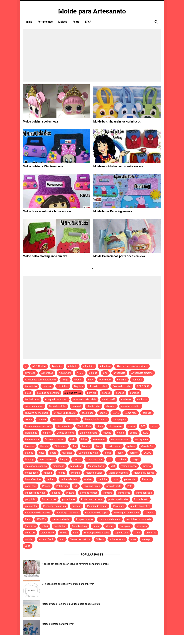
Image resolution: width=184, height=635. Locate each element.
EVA (145, 432)
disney (131, 426)
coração (147, 412)
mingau (48, 472)
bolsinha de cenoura (48, 392)
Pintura (70, 492)
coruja (28, 419)
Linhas (77, 459)
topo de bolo (121, 532)
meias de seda (129, 466)
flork (98, 446)
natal (115, 479)
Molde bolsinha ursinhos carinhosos (114, 121)
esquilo (107, 432)
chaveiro (110, 406)
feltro (84, 439)
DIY (143, 426)
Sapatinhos (60, 526)
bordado (134, 392)
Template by (124, 627)
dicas (100, 426)
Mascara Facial (96, 466)
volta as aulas (117, 539)
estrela (133, 432)
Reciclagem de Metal (67, 512)
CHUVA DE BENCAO (65, 412)
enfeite (47, 432)
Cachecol (126, 399)
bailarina (122, 379)
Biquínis (78, 386)
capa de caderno (34, 406)
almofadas (47, 372)
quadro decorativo (140, 506)
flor (74, 446)
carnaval (76, 406)
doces (154, 426)
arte (105, 372)
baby (90, 379)
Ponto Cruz (124, 492)
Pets (129, 486)
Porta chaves (49, 499)
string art (30, 532)
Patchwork (62, 486)
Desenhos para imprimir (38, 426)
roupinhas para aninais (138, 519)
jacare (120, 452)
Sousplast (125, 526)
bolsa (28, 392)
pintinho (56, 492)
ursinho (29, 539)
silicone (110, 526)
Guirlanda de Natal (88, 452)
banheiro (137, 379)
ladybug (29, 459)
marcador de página (36, 466)
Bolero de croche (122, 386)
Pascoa (46, 486)
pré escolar (31, 506)
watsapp (146, 539)
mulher (88, 479)
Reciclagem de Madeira (37, 512)
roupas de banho (61, 519)
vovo (133, 539)
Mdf (112, 466)
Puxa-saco (118, 506)
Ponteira (107, 492)
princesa (76, 506)
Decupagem (119, 419)
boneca (106, 392)
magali (135, 459)
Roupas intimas (84, 519)
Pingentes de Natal (35, 492)
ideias (107, 452)
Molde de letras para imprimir (128, 583)
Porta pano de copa (91, 499)
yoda (27, 545)
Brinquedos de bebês (84, 399)
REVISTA (41, 519)
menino (147, 466)
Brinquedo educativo (56, 399)
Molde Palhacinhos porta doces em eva (116, 256)
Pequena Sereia (91, 486)
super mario (47, 532)
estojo (120, 432)
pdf (75, 486)
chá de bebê (93, 406)
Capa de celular (57, 406)
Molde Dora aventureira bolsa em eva (45, 211)
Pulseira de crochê (97, 506)
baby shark (105, 379)
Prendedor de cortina (54, 506)
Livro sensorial (94, 459)
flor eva (86, 446)
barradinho (31, 386)
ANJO (80, 372)
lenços (64, 459)
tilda (75, 532)
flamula (44, 446)
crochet (42, 419)
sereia (96, 526)
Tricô (137, 532)
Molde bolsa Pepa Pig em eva (110, 211)
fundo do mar (114, 446)
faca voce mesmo (54, 439)
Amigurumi (65, 372)
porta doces (68, 499)
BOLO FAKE (143, 386)
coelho (103, 412)
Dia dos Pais (84, 426)
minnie (61, 472)
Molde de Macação (144, 472)
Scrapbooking (79, 526)
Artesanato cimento (141, 372)
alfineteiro (88, 366)
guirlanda (67, 452)
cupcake (56, 419)
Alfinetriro (105, 366)
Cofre (116, 412)
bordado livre (32, 399)
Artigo (65, 379)
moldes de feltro (69, 479)
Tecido (63, 532)
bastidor (47, 386)
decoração (73, 419)
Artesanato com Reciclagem (40, 379)
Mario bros (76, 466)
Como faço (131, 412)
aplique (93, 372)
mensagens (31, 472)
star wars (142, 526)
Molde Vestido (33, 479)
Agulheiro (57, 366)
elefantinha (31, 432)
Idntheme (131, 627)
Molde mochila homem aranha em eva (115, 166)
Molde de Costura (118, 472)
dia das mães (64, 426)
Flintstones (60, 446)
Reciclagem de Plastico (126, 512)
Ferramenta (99, 439)
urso (61, 539)
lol (109, 459)
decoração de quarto (96, 419)
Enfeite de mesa (65, 432)
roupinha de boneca (109, 519)
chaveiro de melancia (36, 412)
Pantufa (146, 479)
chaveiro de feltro (130, 406)
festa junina (141, 439)
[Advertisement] (92, 55)
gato (41, 452)
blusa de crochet (98, 386)
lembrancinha (47, 459)
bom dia (91, 392)
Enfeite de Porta (88, 432)
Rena (28, 519)
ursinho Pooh (46, 539)
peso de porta (113, 486)
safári (45, 526)
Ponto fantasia (144, 492)
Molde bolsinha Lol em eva (38, 121)
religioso (149, 512)
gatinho (29, 452)
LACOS (147, 452)
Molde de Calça (94, 472)
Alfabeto (72, 366)
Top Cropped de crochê (96, 532)
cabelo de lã (108, 399)
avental (78, 379)
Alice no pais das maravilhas (131, 366)
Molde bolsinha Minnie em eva (41, 166)
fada (72, 439)
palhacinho (130, 479)
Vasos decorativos (80, 539)
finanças (29, 446)
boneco (120, 392)
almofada (30, 372)
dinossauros (115, 426)
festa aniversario (120, 439)
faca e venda (32, 439)
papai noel (30, 486)
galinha (131, 446)
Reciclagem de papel (96, 512)
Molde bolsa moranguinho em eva (43, 256)
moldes (51, 479)
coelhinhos (87, 412)
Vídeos (100, 539)
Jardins (134, 452)
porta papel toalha (118, 499)
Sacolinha (30, 526)
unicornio (151, 532)
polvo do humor (88, 492)
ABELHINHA (39, 366)
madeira (121, 459)
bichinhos (63, 386)
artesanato (119, 372)
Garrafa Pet (147, 446)
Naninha (102, 479)
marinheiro (58, 466)
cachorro (142, 399)
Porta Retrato (141, 499)
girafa (53, 452)
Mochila (75, 472)
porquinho (30, 499)
